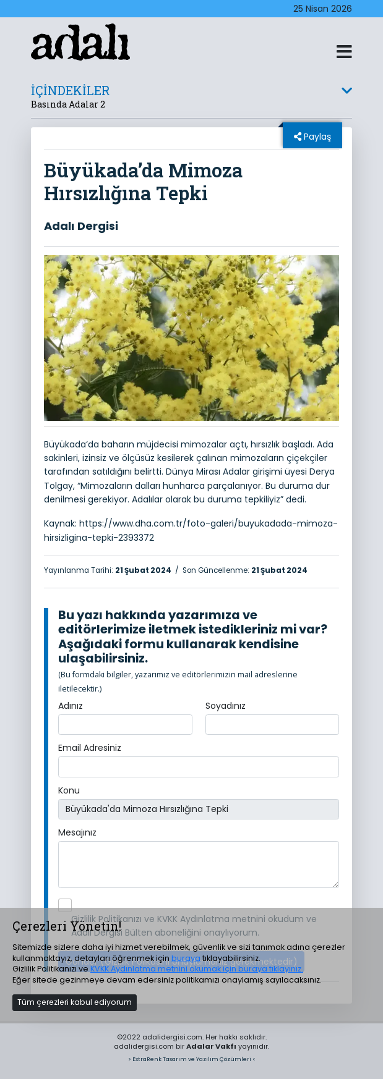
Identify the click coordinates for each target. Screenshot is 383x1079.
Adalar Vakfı (211, 1046)
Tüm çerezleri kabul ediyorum (74, 1002)
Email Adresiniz (89, 747)
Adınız (70, 705)
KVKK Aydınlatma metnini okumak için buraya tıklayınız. (196, 968)
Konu (69, 790)
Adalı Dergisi (81, 226)
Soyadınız (225, 705)
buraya (185, 958)
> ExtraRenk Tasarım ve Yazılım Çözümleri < (192, 1059)
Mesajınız (77, 832)
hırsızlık (265, 444)
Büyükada (65, 444)
